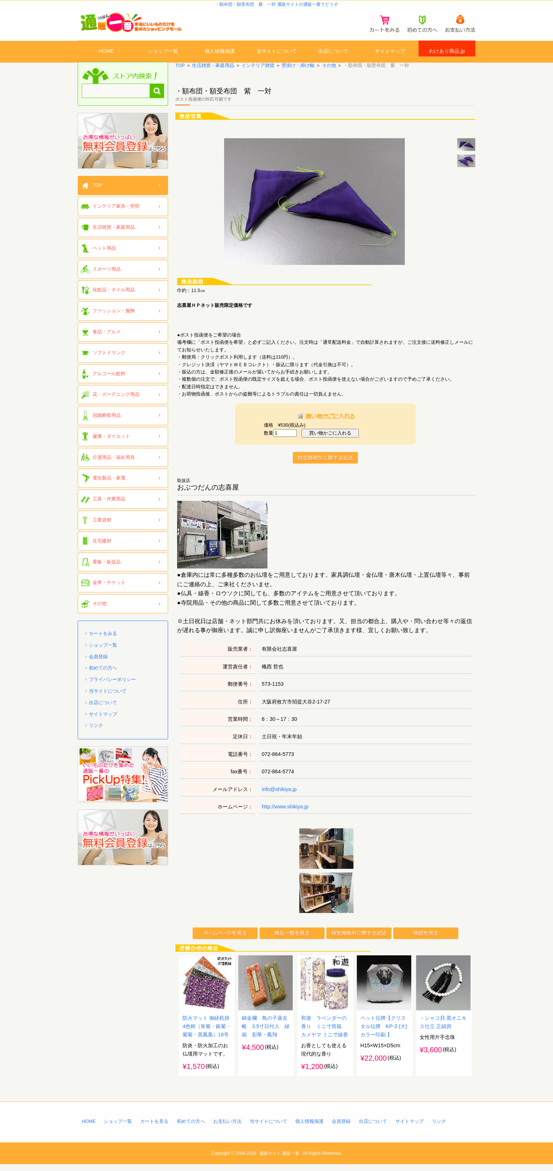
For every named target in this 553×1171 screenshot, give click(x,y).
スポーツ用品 (107, 275)
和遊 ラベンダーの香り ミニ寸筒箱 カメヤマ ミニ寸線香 (324, 1033)
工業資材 (102, 526)
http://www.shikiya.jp (285, 813)
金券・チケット (109, 588)
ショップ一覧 (163, 52)
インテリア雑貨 (257, 71)
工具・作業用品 (109, 505)
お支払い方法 (227, 1128)
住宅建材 (102, 547)
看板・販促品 (107, 567)
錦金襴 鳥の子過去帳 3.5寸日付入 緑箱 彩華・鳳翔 (266, 1033)
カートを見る (154, 1128)
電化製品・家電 (109, 484)
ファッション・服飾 (114, 317)
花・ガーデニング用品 (116, 400)
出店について (333, 52)
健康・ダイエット (111, 442)
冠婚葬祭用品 (107, 421)
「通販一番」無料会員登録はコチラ (123, 147)
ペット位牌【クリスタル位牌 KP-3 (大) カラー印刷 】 (386, 1033)
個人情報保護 (220, 52)
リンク (96, 731)
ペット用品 (104, 254)
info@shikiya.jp (279, 795)
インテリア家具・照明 (116, 212)
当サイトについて (276, 52)
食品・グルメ (107, 338)
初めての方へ (103, 674)
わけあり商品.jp (447, 52)
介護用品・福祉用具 (114, 463)
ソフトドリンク (109, 358)
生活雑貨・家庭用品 (213, 71)
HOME (106, 52)
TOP (180, 71)
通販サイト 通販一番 (279, 1160)
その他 (329, 71)
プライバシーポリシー (112, 685)
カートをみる (103, 639)
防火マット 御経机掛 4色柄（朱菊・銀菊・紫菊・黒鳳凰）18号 (207, 1033)
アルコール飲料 (109, 379)
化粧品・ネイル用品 (114, 296)
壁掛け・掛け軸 (298, 71)
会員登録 (98, 662)
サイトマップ (390, 52)
